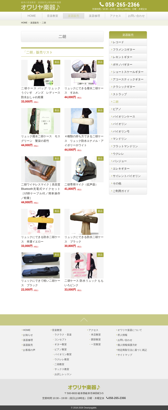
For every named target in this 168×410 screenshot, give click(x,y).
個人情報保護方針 (126, 344)
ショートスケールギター (127, 71)
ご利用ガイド (120, 190)
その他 (116, 183)
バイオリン (119, 123)
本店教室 (96, 334)
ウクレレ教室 (61, 359)
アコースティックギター (127, 79)
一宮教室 (96, 344)
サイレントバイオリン (126, 175)
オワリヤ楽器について (129, 330)
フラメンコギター (123, 49)
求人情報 (121, 335)
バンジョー (119, 161)
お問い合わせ (136, 15)
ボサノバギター (121, 64)
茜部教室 (96, 339)
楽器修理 (94, 15)
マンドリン (119, 138)
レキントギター (121, 57)
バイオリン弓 (120, 131)
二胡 (114, 101)
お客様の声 (28, 350)
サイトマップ (124, 354)
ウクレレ (117, 153)
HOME (31, 15)
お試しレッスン (63, 374)
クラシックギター (123, 86)
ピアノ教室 (60, 349)
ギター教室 (60, 344)
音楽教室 (52, 15)
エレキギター (120, 168)
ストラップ (119, 94)
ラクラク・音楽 (63, 334)
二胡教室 (59, 364)
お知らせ (27, 335)
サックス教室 (61, 369)
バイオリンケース (123, 116)
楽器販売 (73, 15)
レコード (117, 42)
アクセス (115, 15)
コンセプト (60, 339)
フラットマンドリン (124, 146)
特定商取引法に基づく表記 (131, 350)
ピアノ (116, 109)
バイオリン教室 (63, 354)
